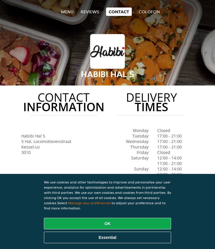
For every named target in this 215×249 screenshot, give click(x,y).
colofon (149, 12)
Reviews (90, 12)
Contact (119, 12)
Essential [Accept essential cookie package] (107, 237)
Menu (67, 12)
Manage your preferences (89, 203)
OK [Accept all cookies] (108, 223)
